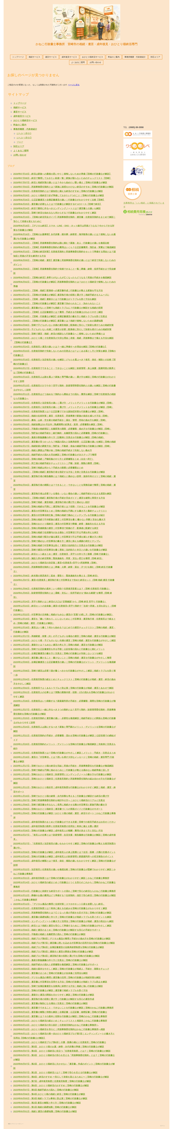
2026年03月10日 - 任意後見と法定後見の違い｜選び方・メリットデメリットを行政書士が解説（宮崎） (63, 403)
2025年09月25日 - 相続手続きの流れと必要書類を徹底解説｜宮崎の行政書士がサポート (55, 964)
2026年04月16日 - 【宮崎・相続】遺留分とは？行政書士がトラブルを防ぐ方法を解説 (54, 299)
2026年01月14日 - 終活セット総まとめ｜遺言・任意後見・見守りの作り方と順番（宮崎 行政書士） (61, 554)
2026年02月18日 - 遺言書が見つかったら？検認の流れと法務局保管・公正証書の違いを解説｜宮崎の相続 (64, 442)
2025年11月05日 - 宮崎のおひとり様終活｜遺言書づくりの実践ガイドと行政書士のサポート (58, 809)
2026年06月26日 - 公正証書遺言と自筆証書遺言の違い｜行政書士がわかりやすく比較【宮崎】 (59, 200)
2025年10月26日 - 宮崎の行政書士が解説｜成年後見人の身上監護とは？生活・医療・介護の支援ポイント (64, 852)
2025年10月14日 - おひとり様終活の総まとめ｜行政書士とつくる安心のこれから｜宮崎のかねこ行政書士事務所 (64, 884)
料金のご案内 (114, 57)
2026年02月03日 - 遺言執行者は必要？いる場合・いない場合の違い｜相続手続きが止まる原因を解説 (62, 493)
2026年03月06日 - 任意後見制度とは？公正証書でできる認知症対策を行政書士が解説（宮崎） (59, 411)
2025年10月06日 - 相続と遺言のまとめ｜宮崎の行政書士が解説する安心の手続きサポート (57, 930)
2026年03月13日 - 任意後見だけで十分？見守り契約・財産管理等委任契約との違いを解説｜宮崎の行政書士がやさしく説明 (64, 387)
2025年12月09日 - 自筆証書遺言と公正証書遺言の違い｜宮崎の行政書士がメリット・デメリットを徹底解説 (64, 664)
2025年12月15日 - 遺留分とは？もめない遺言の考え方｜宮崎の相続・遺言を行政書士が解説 (58, 645)
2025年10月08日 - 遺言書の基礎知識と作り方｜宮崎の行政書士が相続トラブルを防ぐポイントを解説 (62, 917)
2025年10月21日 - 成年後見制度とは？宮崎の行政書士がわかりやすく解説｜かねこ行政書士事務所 (61, 878)
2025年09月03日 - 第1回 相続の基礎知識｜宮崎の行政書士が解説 (44, 1107)
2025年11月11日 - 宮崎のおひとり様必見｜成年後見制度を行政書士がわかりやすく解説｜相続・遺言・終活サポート (64, 789)
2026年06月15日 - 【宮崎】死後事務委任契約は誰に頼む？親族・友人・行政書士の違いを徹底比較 (61, 243)
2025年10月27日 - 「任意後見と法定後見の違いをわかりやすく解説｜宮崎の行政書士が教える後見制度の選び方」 (64, 845)
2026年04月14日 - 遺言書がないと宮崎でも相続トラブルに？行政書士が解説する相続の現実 (58, 308)
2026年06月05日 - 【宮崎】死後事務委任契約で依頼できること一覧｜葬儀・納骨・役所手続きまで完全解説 (64, 271)
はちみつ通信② (24, 138)
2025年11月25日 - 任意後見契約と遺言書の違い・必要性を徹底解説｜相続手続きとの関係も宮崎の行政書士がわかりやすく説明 (64, 720)
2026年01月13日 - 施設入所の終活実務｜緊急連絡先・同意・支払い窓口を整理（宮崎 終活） (58, 558)
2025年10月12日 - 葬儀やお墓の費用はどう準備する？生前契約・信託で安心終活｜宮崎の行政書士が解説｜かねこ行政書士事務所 (64, 897)
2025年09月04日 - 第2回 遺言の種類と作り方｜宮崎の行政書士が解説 (47, 1103)
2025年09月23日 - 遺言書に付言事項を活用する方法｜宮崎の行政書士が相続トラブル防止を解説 (60, 982)
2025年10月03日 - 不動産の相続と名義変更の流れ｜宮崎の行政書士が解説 (49, 934)
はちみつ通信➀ (24, 133)
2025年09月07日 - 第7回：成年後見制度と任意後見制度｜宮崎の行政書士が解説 (52, 1081)
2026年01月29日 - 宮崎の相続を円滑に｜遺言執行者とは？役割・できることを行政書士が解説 (59, 506)
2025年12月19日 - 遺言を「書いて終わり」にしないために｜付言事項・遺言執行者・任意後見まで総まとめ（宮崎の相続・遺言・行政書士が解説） (64, 621)
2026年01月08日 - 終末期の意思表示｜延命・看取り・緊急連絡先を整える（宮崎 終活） (56, 576)
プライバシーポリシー (17, 1123)
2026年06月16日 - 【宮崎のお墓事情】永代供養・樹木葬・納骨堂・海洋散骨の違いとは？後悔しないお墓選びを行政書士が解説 (64, 236)
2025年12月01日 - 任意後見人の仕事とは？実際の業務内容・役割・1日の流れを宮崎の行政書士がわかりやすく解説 (64, 694)
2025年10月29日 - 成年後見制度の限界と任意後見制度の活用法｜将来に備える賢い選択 (55, 826)
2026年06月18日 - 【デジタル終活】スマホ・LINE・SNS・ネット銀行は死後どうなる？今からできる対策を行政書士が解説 (63, 228)
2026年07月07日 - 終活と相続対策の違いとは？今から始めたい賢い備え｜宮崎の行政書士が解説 (60, 182)
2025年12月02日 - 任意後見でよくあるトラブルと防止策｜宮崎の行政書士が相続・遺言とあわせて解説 (63, 688)
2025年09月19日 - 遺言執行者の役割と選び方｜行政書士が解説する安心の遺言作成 (53, 999)
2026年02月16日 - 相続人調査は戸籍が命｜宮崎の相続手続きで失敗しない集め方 (52, 450)
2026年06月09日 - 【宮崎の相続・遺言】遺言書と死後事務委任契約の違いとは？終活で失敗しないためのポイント (64, 262)
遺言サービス (51, 57)
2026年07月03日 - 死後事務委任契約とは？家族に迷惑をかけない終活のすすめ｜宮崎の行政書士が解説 (63, 187)
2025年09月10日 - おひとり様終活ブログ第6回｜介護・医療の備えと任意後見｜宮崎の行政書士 (59, 1042)
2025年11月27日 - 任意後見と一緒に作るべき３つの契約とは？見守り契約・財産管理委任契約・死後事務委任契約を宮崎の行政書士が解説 (64, 711)
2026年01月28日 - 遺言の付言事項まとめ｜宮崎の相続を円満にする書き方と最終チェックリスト (60, 511)
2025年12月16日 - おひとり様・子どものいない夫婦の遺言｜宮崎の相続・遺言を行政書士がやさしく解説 (64, 640)
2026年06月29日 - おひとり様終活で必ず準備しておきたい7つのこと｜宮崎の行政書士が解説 (58, 195)
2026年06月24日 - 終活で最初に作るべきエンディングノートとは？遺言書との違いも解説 (57, 208)
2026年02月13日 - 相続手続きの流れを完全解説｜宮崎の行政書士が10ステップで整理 (54, 455)
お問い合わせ (95, 62)
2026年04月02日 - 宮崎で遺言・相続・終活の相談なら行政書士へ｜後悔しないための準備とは (59, 334)
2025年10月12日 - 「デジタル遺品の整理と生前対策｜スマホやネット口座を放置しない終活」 (59, 904)
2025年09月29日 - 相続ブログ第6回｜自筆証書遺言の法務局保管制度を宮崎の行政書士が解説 (58, 947)
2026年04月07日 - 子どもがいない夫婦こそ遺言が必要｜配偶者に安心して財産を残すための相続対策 (62, 329)
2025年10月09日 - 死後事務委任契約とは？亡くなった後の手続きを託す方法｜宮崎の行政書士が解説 (62, 913)
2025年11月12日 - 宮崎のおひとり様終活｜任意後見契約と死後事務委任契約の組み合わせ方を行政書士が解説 (64, 781)
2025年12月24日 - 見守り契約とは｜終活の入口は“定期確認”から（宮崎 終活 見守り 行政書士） (60, 601)
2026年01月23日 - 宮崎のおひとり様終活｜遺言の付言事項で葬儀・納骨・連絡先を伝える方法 (59, 524)
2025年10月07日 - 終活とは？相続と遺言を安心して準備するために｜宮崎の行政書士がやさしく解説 (62, 925)
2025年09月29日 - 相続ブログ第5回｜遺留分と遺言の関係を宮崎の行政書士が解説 (53, 951)
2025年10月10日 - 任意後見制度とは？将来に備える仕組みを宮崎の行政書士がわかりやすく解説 (60, 908)
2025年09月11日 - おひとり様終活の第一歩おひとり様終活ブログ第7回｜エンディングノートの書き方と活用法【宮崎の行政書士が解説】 (64, 1036)
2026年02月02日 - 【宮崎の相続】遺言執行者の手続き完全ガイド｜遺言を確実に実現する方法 (59, 498)
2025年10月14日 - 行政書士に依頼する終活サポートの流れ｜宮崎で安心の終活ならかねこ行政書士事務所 (64, 891)
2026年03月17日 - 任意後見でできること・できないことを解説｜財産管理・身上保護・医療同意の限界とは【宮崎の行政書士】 (64, 370)
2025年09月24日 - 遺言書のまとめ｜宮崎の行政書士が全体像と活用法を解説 (50, 973)
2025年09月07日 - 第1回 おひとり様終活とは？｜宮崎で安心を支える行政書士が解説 (55, 1072)
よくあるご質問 (78, 62)
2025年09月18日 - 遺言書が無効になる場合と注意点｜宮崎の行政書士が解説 (50, 1003)
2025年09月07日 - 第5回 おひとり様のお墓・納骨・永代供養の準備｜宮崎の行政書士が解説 (58, 1046)
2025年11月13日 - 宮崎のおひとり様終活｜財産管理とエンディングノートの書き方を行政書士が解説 (62, 774)
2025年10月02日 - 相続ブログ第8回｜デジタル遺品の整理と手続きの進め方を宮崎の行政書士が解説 (61, 938)
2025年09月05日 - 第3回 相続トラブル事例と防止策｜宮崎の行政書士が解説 (50, 1098)
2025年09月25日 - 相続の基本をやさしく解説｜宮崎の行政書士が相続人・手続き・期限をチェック (61, 969)
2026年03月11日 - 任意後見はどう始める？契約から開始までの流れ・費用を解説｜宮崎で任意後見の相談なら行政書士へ (64, 396)
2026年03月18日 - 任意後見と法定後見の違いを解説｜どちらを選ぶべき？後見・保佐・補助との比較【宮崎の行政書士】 (64, 361)
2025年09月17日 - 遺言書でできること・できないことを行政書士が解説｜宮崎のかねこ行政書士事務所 (63, 1008)
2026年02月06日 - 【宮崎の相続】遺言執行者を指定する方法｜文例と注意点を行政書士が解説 (59, 472)
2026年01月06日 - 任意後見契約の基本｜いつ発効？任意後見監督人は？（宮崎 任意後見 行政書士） (61, 588)
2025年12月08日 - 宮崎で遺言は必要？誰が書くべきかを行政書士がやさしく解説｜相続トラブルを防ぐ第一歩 (64, 673)
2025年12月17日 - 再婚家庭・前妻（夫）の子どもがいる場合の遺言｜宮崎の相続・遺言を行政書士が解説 (64, 636)
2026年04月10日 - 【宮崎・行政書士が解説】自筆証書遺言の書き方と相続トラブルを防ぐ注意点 (60, 316)
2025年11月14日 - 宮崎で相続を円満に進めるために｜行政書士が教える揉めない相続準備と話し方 (61, 770)
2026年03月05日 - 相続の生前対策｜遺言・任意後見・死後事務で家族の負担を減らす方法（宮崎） (61, 416)
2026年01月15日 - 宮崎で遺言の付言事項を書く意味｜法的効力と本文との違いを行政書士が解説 (60, 550)
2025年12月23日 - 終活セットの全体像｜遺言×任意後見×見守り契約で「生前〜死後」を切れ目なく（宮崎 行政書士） (64, 608)
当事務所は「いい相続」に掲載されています (143, 203)
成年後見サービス (69, 57)
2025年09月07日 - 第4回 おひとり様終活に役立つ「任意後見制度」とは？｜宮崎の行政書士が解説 (61, 1051)
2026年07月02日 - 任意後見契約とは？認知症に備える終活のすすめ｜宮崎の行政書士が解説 (58, 191)
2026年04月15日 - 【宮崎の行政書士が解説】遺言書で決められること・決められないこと (57, 303)
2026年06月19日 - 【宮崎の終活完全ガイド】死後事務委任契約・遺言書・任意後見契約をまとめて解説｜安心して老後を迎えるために (64, 219)
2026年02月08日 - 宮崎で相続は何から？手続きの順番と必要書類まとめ (48, 468)
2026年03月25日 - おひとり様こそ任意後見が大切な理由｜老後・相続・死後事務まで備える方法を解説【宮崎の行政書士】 (63, 340)
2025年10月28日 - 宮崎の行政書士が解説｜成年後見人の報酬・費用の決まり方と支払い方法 (58, 830)
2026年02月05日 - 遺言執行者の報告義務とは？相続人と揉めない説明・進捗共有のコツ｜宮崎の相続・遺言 (64, 478)
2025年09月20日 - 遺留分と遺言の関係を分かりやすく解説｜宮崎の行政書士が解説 (53, 995)
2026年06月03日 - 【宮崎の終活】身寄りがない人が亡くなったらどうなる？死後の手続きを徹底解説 (62, 277)
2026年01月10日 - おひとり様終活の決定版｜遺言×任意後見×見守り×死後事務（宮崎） (55, 563)
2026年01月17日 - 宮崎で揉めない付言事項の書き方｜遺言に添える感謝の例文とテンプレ (57, 541)
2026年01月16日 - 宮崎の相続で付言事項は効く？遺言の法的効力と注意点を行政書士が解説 (58, 545)
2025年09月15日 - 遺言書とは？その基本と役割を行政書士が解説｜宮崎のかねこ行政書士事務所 (60, 1016)
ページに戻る (74, 85)
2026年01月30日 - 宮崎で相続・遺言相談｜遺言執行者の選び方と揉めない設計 (51, 502)
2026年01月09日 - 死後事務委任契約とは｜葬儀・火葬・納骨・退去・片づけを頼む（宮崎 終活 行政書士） (63, 569)
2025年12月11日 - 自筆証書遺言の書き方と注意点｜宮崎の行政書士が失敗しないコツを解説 (58, 653)
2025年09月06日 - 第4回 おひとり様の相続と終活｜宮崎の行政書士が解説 (49, 1094)
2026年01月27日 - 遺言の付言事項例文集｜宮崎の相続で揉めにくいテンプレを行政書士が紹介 (59, 515)
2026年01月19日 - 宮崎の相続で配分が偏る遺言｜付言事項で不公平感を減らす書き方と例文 (58, 537)
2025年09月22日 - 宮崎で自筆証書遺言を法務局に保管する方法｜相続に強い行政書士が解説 (58, 986)
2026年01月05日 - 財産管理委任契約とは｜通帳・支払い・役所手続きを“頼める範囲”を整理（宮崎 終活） (62, 595)
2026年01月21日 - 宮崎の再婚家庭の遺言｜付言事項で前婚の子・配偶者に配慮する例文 (55, 528)
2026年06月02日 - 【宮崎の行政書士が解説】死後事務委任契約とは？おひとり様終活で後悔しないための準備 (64, 284)
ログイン (162, 1125)
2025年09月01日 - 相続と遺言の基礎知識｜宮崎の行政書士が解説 (45, 1111)
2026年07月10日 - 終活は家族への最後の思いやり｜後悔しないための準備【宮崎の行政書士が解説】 (62, 174)
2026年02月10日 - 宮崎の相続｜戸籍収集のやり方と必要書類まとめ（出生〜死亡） (53, 459)
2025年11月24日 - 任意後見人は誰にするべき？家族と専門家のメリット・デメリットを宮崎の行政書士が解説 (64, 729)
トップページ (18, 57)
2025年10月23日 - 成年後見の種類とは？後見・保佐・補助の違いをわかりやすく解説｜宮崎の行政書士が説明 (64, 863)
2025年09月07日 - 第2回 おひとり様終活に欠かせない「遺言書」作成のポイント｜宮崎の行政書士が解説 (64, 1066)
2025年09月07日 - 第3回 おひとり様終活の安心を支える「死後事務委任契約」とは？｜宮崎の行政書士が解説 (64, 1057)
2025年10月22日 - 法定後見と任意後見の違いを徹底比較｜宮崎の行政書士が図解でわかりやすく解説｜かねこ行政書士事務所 (64, 871)
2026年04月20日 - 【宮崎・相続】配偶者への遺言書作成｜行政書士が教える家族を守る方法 (58, 290)
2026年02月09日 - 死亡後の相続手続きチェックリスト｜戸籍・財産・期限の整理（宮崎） (57, 463)
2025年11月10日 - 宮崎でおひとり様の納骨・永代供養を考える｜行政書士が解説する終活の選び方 (61, 796)
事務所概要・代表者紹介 (135, 57)
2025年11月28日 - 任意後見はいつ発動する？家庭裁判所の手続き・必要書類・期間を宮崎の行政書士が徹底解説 (64, 703)
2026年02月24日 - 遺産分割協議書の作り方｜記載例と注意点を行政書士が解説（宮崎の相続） (59, 437)
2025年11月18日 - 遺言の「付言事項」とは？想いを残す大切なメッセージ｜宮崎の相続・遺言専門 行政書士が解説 (63, 759)
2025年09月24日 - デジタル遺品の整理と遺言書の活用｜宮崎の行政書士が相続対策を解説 (57, 977)
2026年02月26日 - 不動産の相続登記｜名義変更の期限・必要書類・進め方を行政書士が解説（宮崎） (62, 429)
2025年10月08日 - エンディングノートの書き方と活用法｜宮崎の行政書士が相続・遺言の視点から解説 (63, 921)
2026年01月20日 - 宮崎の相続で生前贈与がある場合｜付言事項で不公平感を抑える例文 (55, 532)
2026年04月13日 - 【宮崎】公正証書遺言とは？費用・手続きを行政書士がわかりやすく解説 (58, 312)
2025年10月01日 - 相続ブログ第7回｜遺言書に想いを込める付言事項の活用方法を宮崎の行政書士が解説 (64, 943)
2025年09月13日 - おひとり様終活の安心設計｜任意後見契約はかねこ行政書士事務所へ (55, 1025)
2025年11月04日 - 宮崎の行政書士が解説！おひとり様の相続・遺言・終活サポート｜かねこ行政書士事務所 (64, 815)
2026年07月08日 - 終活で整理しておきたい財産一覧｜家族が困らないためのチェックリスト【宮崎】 (62, 178)
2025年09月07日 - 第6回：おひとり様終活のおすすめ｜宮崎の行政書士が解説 (51, 1085)
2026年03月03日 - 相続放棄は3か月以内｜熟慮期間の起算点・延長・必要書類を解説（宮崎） (58, 424)
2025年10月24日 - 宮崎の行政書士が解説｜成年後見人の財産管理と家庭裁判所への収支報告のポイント (63, 856)
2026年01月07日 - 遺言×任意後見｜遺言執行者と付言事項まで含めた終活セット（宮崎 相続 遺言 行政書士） (63, 582)
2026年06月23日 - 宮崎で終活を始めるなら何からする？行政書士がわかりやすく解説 (54, 213)
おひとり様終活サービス (92, 57)
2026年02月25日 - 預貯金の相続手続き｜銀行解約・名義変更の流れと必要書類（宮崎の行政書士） (61, 433)
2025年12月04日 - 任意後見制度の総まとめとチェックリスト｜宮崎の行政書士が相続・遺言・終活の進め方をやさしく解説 (64, 681)
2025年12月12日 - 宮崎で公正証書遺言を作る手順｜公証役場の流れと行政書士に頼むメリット (59, 649)
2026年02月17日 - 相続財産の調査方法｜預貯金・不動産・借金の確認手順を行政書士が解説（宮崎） (62, 446)
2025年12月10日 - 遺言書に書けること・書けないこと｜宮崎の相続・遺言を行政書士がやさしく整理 (62, 658)
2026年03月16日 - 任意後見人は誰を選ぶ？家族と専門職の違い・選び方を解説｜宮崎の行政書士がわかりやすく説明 (64, 379)
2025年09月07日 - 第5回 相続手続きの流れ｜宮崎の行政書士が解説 (46, 1090)
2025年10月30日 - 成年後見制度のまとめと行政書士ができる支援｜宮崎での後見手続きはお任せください (64, 822)
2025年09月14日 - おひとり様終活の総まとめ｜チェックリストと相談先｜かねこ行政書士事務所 (60, 1021)
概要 (9, 1123)
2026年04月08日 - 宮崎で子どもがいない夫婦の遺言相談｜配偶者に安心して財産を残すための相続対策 (63, 325)
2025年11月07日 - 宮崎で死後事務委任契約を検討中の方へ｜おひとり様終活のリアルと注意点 (59, 800)
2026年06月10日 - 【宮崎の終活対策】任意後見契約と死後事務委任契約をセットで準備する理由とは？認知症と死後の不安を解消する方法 (64, 253)
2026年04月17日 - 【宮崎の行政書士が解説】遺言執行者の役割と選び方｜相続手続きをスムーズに (61, 295)
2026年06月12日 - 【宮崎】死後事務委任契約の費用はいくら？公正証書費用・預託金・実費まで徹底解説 (64, 247)
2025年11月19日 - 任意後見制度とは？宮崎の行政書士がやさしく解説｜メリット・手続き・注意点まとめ (64, 753)
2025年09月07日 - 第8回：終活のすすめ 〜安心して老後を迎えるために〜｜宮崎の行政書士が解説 (61, 1077)
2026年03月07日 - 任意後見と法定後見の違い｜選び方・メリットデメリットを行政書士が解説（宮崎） (63, 407)
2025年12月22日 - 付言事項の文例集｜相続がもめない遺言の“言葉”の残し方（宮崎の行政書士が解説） (63, 614)
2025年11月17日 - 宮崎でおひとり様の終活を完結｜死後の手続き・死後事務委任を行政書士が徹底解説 (63, 766)
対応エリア (155, 57)
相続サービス (34, 57)
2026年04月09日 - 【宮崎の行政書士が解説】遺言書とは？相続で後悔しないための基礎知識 (58, 321)
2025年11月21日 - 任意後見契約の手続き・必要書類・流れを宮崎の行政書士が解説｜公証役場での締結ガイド (64, 737)
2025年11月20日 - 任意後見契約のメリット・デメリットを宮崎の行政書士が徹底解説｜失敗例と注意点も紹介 (64, 746)
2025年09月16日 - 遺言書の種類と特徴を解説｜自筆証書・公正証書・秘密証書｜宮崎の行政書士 (60, 1012)
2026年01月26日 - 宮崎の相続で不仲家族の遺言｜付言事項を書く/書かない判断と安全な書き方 (59, 519)
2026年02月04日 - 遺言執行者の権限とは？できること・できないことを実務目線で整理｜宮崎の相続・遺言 (64, 487)
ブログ (20, 142)
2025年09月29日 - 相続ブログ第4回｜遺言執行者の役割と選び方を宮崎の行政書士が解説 (56, 956)
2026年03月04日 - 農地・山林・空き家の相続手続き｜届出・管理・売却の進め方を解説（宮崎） (60, 420)
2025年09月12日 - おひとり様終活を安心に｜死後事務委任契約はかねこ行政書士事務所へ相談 (59, 1029)
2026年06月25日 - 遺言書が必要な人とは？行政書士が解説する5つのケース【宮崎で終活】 (57, 204)
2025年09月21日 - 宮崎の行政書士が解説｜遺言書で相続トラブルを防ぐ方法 (50, 990)
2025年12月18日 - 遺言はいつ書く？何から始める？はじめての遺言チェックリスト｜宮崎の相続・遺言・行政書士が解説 (64, 629)
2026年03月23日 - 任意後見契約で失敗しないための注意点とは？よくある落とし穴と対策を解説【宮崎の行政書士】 (64, 353)
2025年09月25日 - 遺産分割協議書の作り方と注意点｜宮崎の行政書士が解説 (50, 960)
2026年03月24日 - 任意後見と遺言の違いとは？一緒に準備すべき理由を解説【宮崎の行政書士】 (60, 347)
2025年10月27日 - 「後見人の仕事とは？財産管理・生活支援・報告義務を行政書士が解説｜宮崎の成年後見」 (64, 837)
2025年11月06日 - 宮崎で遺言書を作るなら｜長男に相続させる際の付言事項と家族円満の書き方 (60, 805)
